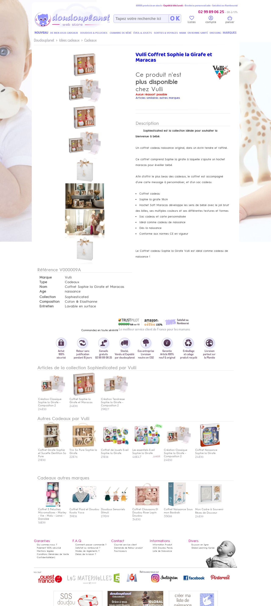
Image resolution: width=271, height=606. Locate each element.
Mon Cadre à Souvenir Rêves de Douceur (209, 509)
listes (192, 20)
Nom (43, 287)
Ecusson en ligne (200, 544)
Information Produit (162, 544)
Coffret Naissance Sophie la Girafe (209, 450)
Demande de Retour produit (128, 548)
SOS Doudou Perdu (163, 548)
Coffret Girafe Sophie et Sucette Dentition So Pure (52, 451)
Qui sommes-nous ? (47, 544)
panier (229, 20)
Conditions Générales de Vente (53, 554)
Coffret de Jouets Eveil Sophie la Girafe (115, 450)
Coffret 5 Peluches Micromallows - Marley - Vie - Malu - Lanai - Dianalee (52, 512)
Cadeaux (90, 40)
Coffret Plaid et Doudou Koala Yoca (84, 509)
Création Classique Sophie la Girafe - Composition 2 (177, 451)
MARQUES (229, 33)
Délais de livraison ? (85, 554)
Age (42, 291)
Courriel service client (125, 544)
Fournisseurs (120, 551)
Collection (47, 297)
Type (43, 282)
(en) (53, 557)
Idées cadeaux (69, 40)
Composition (49, 302)
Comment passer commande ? (90, 544)
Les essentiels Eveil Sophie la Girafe (146, 450)
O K (175, 18)
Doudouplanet (44, 40)
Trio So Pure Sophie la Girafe (83, 450)
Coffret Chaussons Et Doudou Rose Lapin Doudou (146, 511)
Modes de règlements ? (87, 551)
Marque (45, 277)
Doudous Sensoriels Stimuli (115, 509)
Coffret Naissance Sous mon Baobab (178, 509)
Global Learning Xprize (202, 548)
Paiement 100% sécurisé (49, 548)
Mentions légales (45, 551)
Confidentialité (44, 557)
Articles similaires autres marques (158, 97)
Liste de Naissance (162, 551)
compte (210, 20)
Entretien (46, 306)
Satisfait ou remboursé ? (87, 548)
